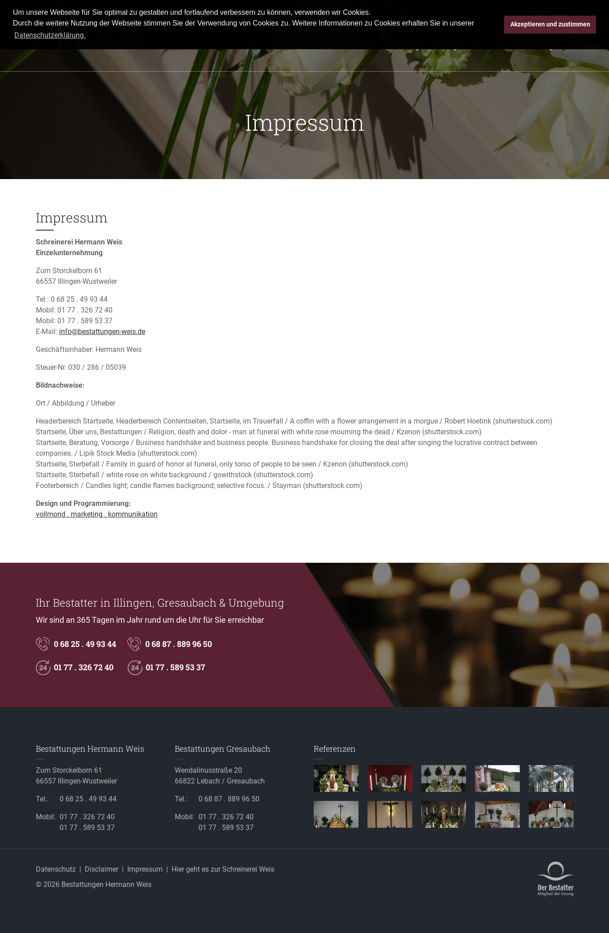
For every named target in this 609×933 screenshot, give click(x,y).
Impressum (145, 869)
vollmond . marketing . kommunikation (97, 514)
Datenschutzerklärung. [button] (50, 35)
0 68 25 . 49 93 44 (79, 299)
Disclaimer (101, 869)
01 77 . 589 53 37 (84, 321)
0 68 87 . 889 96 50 (178, 643)
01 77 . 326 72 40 (84, 310)
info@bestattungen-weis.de (102, 331)
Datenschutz (56, 869)
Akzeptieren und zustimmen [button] (550, 24)
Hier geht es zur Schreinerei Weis (223, 869)
